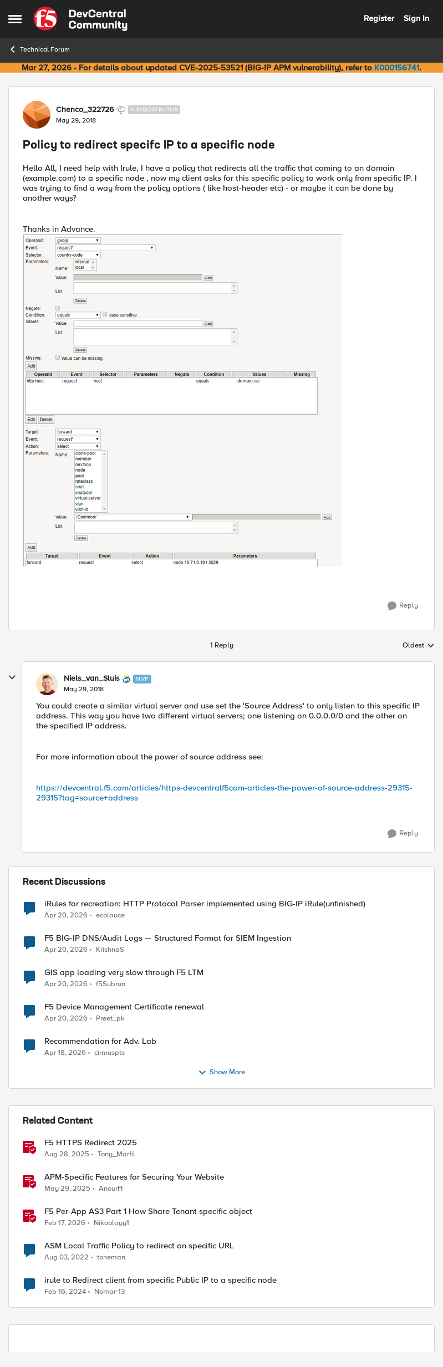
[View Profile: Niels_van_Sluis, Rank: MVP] (47, 684)
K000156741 (396, 68)
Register (379, 18)
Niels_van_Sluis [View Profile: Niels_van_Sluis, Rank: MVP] (92, 678)
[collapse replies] (12, 677)
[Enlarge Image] (221, 400)
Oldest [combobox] (419, 645)
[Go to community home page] (80, 19)
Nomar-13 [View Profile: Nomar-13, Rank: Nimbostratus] (109, 1292)
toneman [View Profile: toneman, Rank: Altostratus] (111, 1257)
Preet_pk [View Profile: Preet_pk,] (110, 1018)
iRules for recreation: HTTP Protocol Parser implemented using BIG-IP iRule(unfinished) (204, 904)
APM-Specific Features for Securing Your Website (134, 1177)
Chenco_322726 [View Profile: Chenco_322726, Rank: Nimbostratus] (85, 109)
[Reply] (402, 606)
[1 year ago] (67, 1188)
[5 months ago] (64, 1222)
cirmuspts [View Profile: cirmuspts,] (109, 1052)
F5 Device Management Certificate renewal (124, 1007)
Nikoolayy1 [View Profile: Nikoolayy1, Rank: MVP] (111, 1222)
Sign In (416, 18)
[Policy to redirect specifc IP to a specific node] (84, 689)
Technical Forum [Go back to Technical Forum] (39, 49)
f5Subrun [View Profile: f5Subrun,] (110, 984)
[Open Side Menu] (15, 19)
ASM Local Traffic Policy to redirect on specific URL (139, 1246)
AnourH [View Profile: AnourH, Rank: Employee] (111, 1188)
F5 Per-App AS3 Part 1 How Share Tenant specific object (148, 1211)
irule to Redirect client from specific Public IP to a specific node (160, 1280)
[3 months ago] (66, 915)
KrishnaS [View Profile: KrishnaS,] (110, 949)
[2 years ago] (65, 1292)
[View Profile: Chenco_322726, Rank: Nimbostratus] (36, 115)
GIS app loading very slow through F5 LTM (123, 972)
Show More (221, 1072)
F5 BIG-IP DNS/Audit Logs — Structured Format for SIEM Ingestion (167, 938)
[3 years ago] (66, 1257)
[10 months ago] (66, 1154)
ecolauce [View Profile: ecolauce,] (110, 915)
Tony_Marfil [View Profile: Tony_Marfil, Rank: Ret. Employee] (116, 1154)
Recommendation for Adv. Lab (100, 1041)
